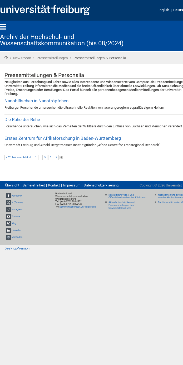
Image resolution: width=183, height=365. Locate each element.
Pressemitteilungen (52, 58)
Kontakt (54, 185)
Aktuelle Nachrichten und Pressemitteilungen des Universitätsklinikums (121, 205)
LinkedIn (16, 230)
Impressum (71, 185)
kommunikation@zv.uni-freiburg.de (78, 206)
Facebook (17, 195)
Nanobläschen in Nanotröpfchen (36, 100)
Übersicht (12, 185)
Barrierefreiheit (34, 185)
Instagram (17, 209)
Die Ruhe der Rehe (22, 119)
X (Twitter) (17, 202)
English (163, 10)
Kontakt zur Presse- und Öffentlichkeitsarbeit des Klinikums (127, 196)
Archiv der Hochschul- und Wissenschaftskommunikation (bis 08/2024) (61, 40)
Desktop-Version (16, 248)
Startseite (6, 57)
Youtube (16, 216)
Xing (14, 223)
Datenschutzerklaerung (101, 185)
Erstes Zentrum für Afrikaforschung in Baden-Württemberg (62, 138)
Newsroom (22, 58)
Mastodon (17, 237)
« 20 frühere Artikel (18, 157)
